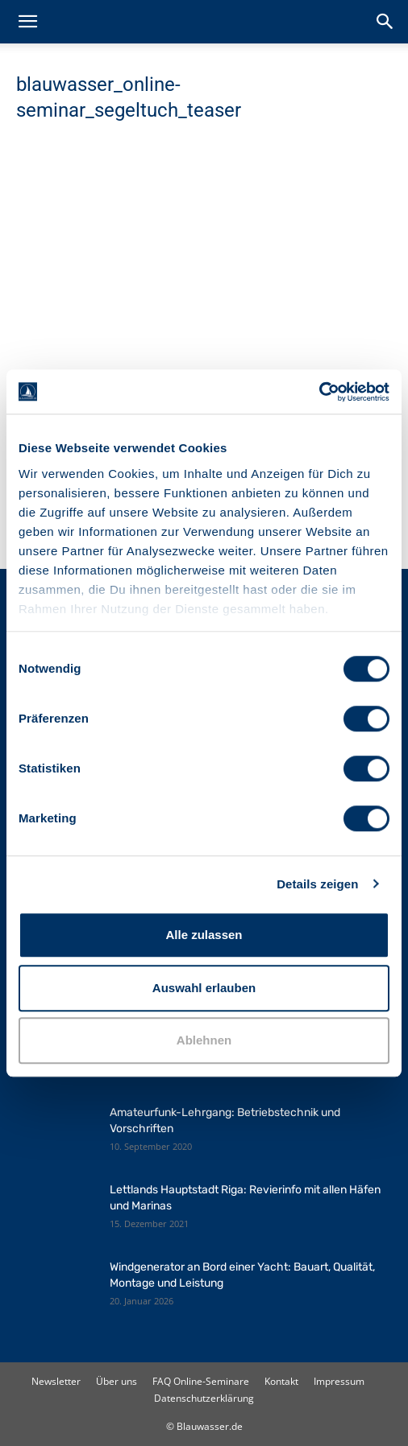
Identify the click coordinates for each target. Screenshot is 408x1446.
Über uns (116, 1381)
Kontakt (281, 1381)
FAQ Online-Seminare (200, 1381)
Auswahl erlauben (204, 988)
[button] (27, 21)
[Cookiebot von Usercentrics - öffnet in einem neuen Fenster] (318, 391)
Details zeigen (317, 884)
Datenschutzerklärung (204, 1398)
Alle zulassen (203, 934)
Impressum (339, 1381)
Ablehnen (204, 1040)
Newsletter (56, 1381)
